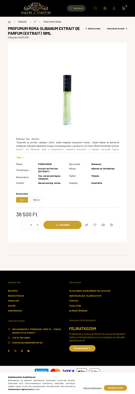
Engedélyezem (115, 388)
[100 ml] (36, 200)
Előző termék (93, 28)
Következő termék (117, 28)
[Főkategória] (9, 22)
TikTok (22, 351)
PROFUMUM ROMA (52, 21)
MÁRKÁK (22, 21)
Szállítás (75, 305)
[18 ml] (22, 200)
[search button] (95, 8)
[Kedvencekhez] (95, 225)
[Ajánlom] (103, 225)
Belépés (13, 290)
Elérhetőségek (78, 310)
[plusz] (37, 224)
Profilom (13, 300)
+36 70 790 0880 (21, 337)
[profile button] (114, 8)
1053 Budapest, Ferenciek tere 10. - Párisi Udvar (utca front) (36, 331)
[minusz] (24, 224)
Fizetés (73, 300)
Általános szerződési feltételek (89, 290)
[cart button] (123, 8)
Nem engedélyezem (93, 388)
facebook (8, 351)
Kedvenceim (15, 310)
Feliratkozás (82, 348)
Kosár (11, 305)
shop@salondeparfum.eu (27, 342)
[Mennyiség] (31, 225)
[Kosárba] (62, 225)
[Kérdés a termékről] (111, 225)
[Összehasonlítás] (86, 225)
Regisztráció (16, 295)
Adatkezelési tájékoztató (85, 295)
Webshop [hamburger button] (76, 8)
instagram (15, 351)
